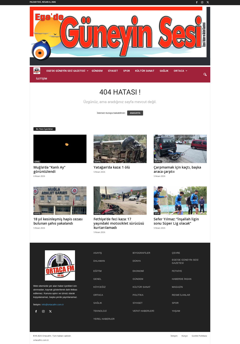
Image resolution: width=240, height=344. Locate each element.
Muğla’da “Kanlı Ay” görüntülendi (49, 169)
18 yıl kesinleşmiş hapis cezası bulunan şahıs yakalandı (58, 221)
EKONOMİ (138, 271)
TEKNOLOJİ (100, 311)
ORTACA (180, 71)
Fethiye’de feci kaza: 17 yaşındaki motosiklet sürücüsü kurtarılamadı (119, 223)
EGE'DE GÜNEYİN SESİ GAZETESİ (185, 261)
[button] (205, 75)
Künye (185, 335)
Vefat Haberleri (143, 311)
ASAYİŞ (97, 161)
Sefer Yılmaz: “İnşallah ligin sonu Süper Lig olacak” (176, 221)
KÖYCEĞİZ (99, 287)
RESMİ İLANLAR (181, 295)
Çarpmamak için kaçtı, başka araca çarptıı (177, 169)
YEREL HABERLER (104, 319)
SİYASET (113, 70)
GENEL (37, 161)
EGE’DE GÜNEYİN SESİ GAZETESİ (67, 71)
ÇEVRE (176, 253)
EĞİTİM (97, 271)
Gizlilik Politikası (199, 335)
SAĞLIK (164, 70)
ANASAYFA (135, 113)
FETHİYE (177, 271)
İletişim (41, 78)
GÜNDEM (97, 70)
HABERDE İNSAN (181, 279)
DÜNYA (137, 261)
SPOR (126, 70)
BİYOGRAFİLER (141, 253)
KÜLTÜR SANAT (144, 70)
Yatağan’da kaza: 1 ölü (112, 167)
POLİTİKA (138, 295)
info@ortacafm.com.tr (53, 304)
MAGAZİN (177, 287)
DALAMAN (99, 261)
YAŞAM (176, 311)
